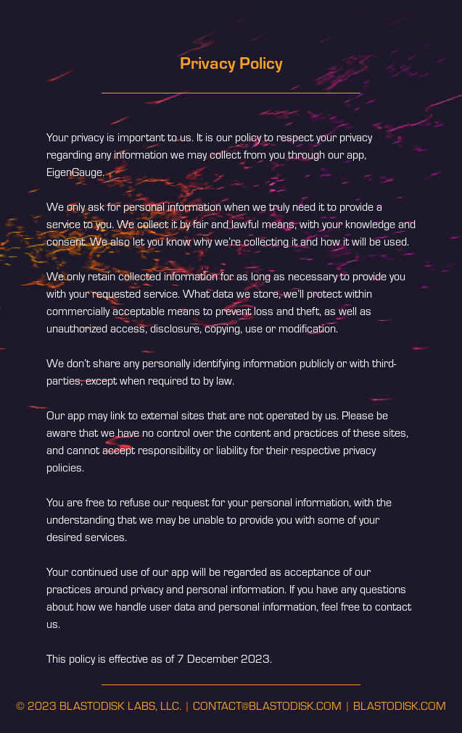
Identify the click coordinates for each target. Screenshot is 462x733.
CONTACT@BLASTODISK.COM (267, 705)
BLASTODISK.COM (399, 705)
